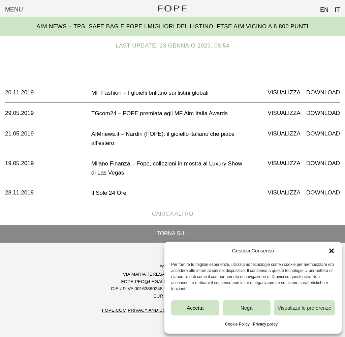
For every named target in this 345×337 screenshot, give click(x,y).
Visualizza (284, 92)
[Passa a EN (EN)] (321, 8)
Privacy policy (265, 324)
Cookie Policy (237, 324)
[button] (331, 250)
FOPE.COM (114, 310)
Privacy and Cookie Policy (161, 310)
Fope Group (172, 8)
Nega (247, 308)
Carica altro (172, 214)
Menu (14, 9)
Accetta (195, 308)
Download (323, 92)
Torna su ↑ (172, 233)
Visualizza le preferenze (304, 308)
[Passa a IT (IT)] (334, 8)
